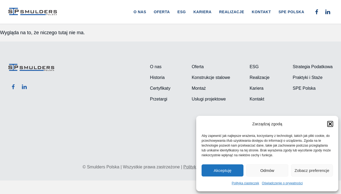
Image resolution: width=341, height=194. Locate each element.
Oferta (162, 12)
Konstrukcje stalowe (211, 77)
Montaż (199, 88)
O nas (139, 12)
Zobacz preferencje (312, 170)
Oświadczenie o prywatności (282, 183)
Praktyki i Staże (307, 77)
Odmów (267, 170)
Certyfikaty (160, 88)
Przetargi (158, 99)
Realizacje (231, 12)
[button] (330, 124)
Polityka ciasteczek (245, 183)
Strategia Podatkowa (313, 66)
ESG (182, 12)
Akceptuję (223, 170)
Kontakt (261, 12)
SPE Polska (304, 88)
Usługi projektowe (209, 99)
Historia (157, 77)
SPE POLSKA (291, 12)
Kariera (202, 12)
